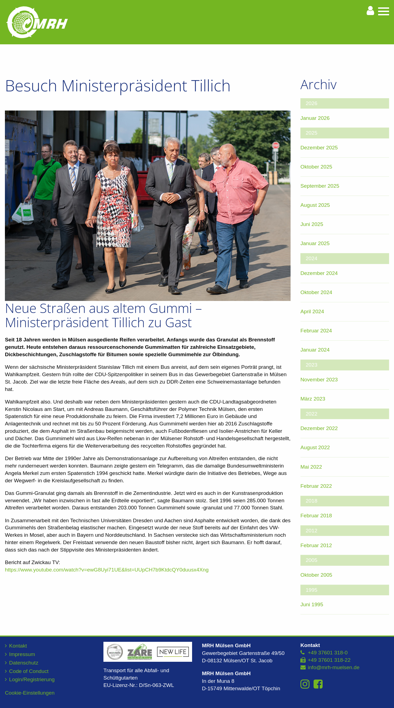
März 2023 (312, 399)
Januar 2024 (315, 350)
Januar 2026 (315, 118)
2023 (311, 365)
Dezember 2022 (319, 428)
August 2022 (315, 447)
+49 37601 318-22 (329, 660)
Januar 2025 (315, 243)
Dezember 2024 (319, 273)
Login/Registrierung (31, 679)
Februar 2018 (316, 515)
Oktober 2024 (316, 292)
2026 (311, 103)
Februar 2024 (316, 330)
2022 (311, 414)
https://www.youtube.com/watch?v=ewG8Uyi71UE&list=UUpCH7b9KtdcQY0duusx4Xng (106, 570)
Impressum (22, 654)
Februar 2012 (316, 545)
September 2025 (319, 186)
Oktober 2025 (316, 167)
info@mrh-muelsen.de (334, 667)
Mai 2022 (311, 467)
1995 (311, 590)
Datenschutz (23, 663)
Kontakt (18, 646)
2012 (311, 530)
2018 (311, 501)
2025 (311, 133)
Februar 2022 (316, 486)
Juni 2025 (311, 224)
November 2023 (319, 379)
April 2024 (312, 311)
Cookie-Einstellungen (29, 693)
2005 (311, 560)
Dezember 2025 (319, 147)
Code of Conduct (28, 671)
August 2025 (315, 205)
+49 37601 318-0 (328, 652)
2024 (311, 258)
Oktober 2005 (316, 575)
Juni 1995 (311, 604)
